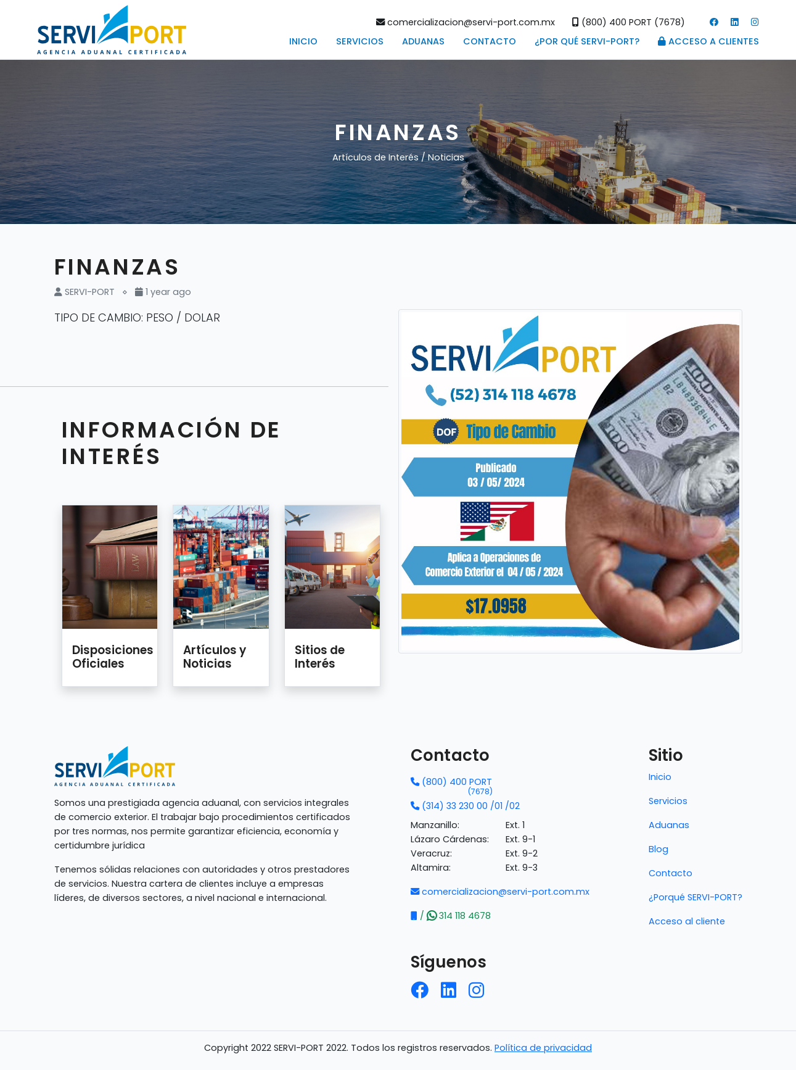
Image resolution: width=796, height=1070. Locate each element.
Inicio (303, 41)
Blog (658, 849)
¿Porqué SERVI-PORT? (695, 897)
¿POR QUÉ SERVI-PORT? (587, 41)
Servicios (360, 41)
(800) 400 (452, 782)
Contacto (489, 41)
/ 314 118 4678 (451, 916)
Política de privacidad (543, 1048)
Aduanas (423, 41)
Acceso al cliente (687, 921)
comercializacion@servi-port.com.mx (465, 22)
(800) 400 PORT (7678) (628, 22)
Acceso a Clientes (708, 41)
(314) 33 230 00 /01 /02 (465, 806)
